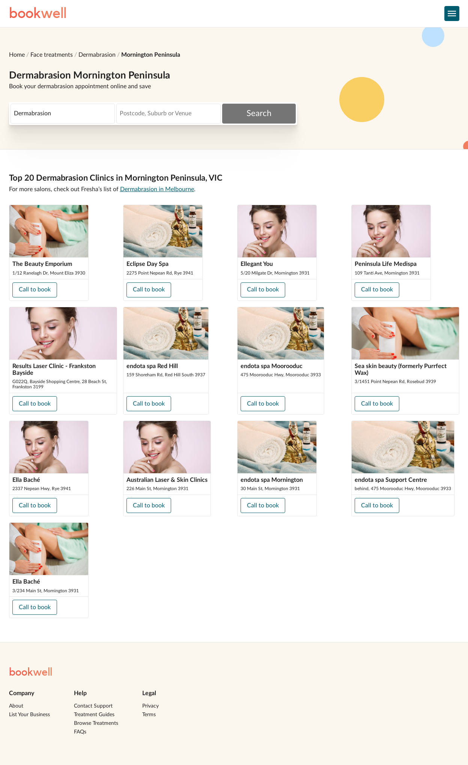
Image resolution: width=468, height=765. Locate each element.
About (16, 706)
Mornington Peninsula (150, 55)
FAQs (80, 732)
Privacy (150, 706)
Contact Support (93, 706)
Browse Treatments (96, 723)
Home (17, 55)
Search (259, 113)
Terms (149, 714)
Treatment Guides (94, 714)
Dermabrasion (97, 55)
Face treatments (51, 55)
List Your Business (29, 714)
